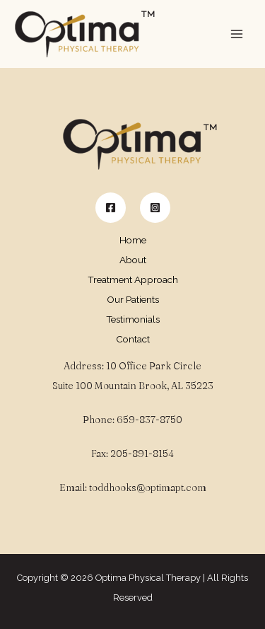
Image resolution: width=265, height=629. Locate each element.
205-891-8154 (142, 453)
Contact (133, 339)
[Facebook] (110, 207)
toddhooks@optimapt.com (147, 487)
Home (132, 240)
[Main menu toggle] (237, 34)
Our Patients (133, 299)
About (132, 259)
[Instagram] (155, 207)
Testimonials (133, 319)
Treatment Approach (133, 279)
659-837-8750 (149, 419)
